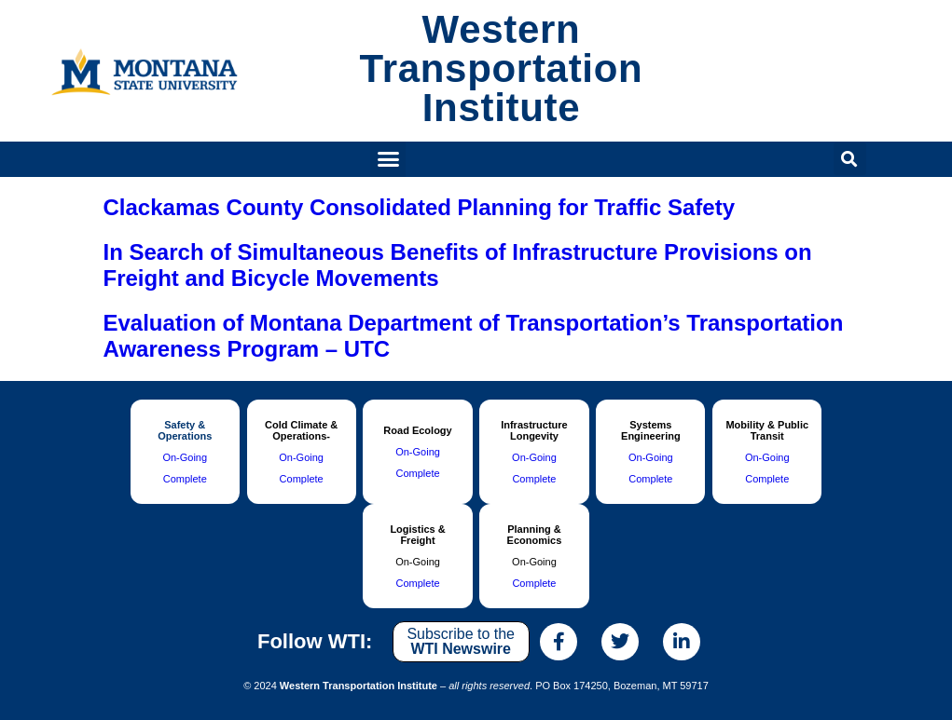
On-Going (184, 457)
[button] (388, 159)
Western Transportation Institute (501, 68)
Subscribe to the (461, 641)
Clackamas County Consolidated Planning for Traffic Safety (419, 207)
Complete (185, 478)
